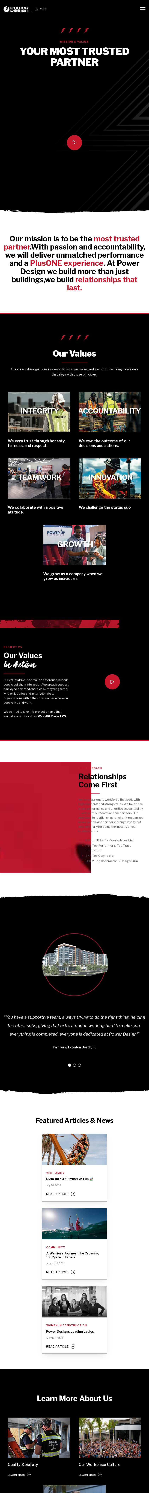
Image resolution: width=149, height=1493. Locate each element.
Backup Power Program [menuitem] (84, 1476)
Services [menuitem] (61, 1476)
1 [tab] (69, 1041)
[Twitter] (73, 1489)
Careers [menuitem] (31, 1476)
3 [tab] (79, 1041)
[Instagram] (92, 1489)
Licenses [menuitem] (46, 1476)
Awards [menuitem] (18, 1476)
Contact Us (109, 1476)
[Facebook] (66, 1489)
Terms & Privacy (12, 1489)
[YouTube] (85, 1489)
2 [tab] (74, 1041)
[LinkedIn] (79, 1489)
